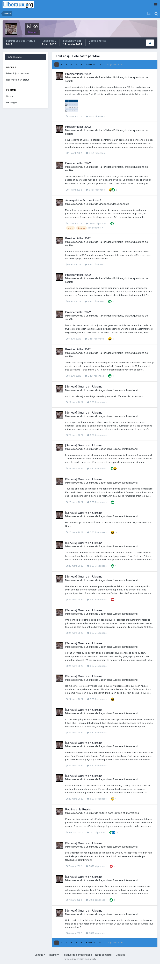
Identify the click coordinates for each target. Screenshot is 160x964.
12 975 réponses (96, 223)
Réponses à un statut (17, 79)
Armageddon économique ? (83, 200)
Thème (54, 954)
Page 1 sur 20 (114, 64)
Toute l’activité (14, 57)
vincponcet (105, 203)
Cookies (120, 954)
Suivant (91, 64)
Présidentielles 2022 (78, 74)
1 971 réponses (96, 832)
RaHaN (103, 77)
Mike (68, 77)
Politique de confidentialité (77, 954)
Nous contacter (103, 954)
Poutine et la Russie (78, 809)
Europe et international (125, 390)
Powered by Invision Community (80, 959)
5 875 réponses (97, 402)
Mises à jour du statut (17, 73)
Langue (40, 954)
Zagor (102, 390)
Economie (123, 203)
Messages (11, 102)
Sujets (9, 96)
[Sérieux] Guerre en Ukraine (83, 386)
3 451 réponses (95, 116)
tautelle (103, 812)
